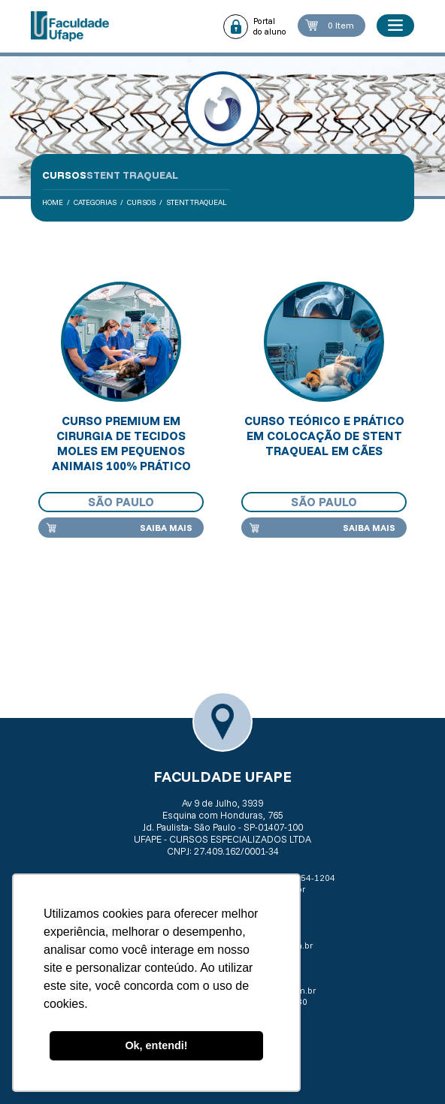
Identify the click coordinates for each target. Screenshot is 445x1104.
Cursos (141, 202)
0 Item (341, 25)
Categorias (95, 202)
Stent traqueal (196, 202)
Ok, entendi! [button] (156, 1045)
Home (52, 202)
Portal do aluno (269, 26)
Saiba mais (166, 527)
